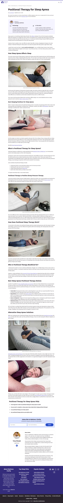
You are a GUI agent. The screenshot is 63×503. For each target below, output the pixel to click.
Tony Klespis (11, 12)
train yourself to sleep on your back (25, 283)
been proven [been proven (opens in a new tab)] (47, 179)
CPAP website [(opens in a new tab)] (45, 106)
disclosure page (25, 16)
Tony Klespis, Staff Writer (19, 22)
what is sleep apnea (24, 98)
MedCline (25, 168)
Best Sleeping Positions (17, 145)
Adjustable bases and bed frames (15, 353)
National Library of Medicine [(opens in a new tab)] (39, 151)
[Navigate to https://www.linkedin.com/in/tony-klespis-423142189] (17, 446)
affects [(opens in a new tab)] (33, 36)
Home (9, 5)
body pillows (28, 293)
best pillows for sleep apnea (41, 395)
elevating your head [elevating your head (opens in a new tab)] (48, 315)
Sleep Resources (14, 5)
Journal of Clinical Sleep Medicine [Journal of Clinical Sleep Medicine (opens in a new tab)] (30, 273)
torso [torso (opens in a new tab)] (9, 316)
